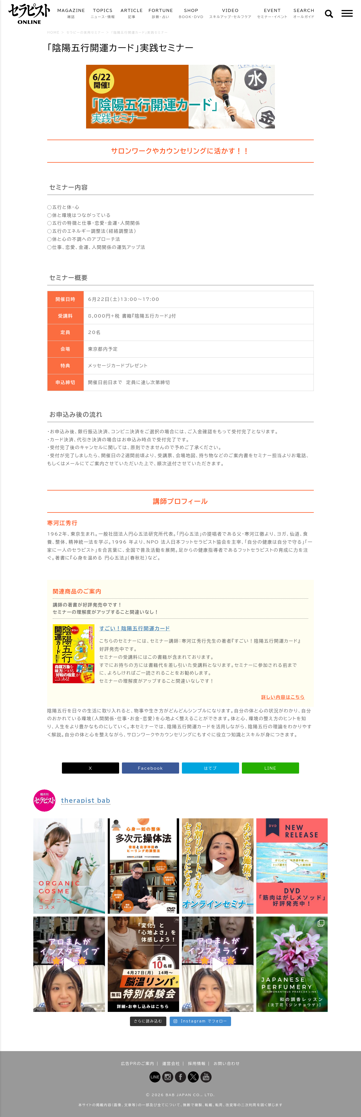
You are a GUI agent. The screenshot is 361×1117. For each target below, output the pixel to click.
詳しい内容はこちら (283, 697)
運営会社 (171, 1064)
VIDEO (230, 14)
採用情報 (197, 1064)
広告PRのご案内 (138, 1064)
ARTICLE (132, 14)
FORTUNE (161, 14)
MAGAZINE (71, 14)
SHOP (191, 14)
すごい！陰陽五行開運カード (134, 628)
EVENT (272, 14)
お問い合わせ (227, 1064)
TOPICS (103, 14)
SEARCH (304, 14)
